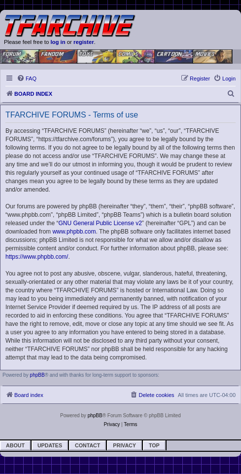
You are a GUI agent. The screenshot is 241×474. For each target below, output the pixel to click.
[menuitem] (26, 78)
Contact (87, 445)
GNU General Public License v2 (99, 223)
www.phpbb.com (74, 231)
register (83, 42)
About (15, 445)
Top (154, 445)
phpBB (37, 375)
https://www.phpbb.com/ (36, 256)
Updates (49, 445)
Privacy (124, 445)
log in (57, 42)
